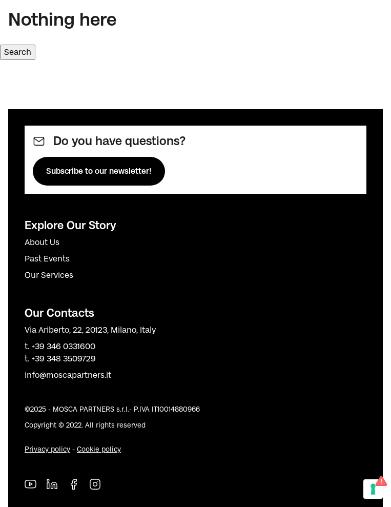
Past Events (47, 258)
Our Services (49, 275)
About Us (42, 242)
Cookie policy (99, 449)
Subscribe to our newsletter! (99, 171)
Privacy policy (47, 449)
